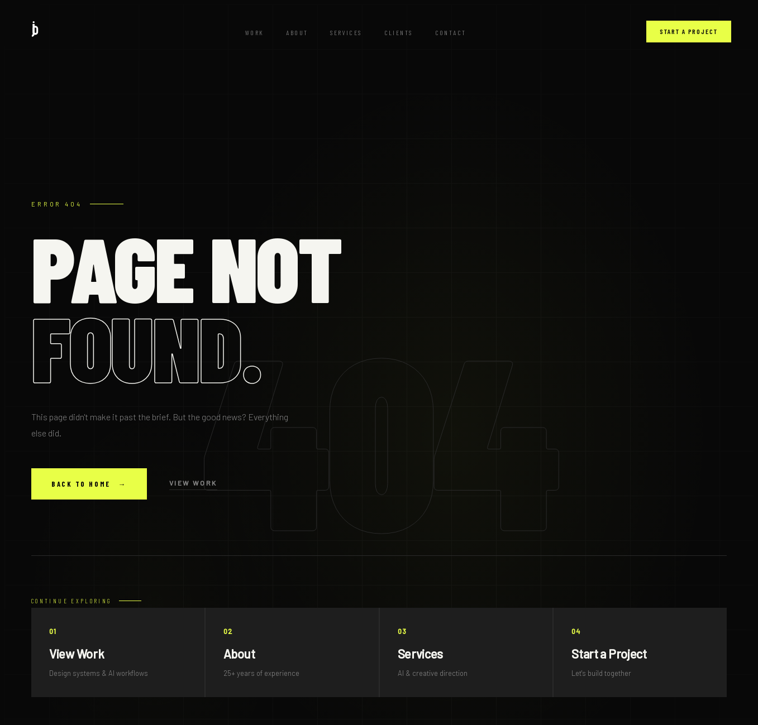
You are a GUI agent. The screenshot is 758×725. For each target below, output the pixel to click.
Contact (450, 32)
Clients (398, 32)
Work (254, 32)
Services (345, 32)
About (297, 32)
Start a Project (689, 31)
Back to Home (89, 483)
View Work (193, 483)
